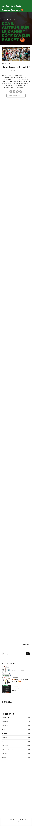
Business (5, 725)
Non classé (6, 64)
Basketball (5, 721)
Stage (4, 757)
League (4, 737)
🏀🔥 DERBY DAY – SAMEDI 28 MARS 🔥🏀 (20, 680)
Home (4, 19)
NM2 (3, 741)
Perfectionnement (8, 749)
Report (4, 753)
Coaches (5, 733)
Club (3, 729)
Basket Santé (6, 717)
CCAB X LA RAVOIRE (18, 671)
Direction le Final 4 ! (16, 67)
